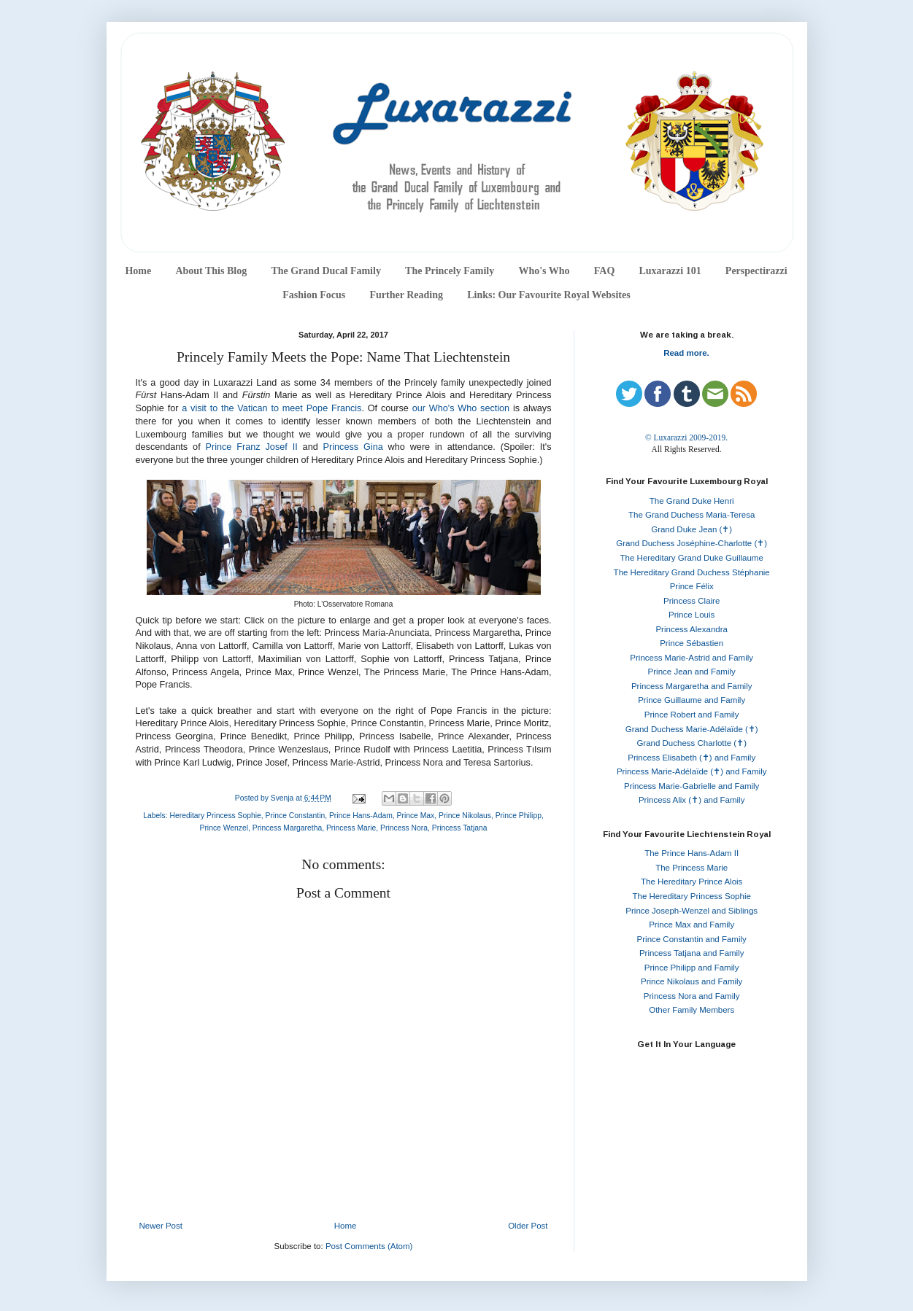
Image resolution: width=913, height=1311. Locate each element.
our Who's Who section (460, 408)
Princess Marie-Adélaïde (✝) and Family (692, 771)
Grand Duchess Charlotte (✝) (691, 743)
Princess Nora (404, 828)
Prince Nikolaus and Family (691, 981)
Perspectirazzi (756, 270)
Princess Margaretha (287, 828)
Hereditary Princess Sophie (215, 816)
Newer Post (160, 1225)
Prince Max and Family (691, 924)
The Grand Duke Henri (692, 501)
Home (138, 270)
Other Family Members (691, 1009)
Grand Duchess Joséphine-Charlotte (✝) (691, 543)
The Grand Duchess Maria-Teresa (691, 514)
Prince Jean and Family (692, 671)
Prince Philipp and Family (691, 967)
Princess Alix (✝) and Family (691, 799)
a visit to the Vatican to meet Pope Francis (271, 408)
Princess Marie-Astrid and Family (691, 657)
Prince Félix (692, 586)
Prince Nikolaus (465, 816)
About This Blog (211, 270)
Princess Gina (353, 447)
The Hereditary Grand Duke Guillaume (691, 557)
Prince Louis (691, 614)
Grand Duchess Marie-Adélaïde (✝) (691, 729)
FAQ (604, 270)
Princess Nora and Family (692, 996)
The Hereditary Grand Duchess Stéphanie (692, 572)
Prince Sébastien (691, 643)
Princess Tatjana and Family (691, 953)
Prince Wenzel (223, 828)
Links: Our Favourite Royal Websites (549, 294)
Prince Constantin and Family (692, 939)
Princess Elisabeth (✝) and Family (691, 757)
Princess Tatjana (460, 828)
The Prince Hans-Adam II (691, 853)
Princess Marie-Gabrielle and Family (691, 786)
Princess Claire (691, 600)
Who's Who (543, 270)
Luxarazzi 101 (670, 270)
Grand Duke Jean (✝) (691, 529)
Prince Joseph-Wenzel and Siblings (691, 910)
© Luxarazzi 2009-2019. (686, 437)
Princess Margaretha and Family (691, 686)
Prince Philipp (519, 816)
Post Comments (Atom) (369, 1246)
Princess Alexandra (691, 629)
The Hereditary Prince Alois (691, 881)
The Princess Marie (691, 867)
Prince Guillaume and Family (691, 700)
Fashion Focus (313, 294)
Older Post (527, 1225)
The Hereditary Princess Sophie (692, 896)
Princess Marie (351, 828)
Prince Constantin (295, 816)
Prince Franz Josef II (252, 447)
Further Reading (405, 294)
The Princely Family (449, 270)
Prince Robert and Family (691, 714)
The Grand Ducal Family (326, 270)
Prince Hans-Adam (361, 816)
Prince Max (416, 816)
